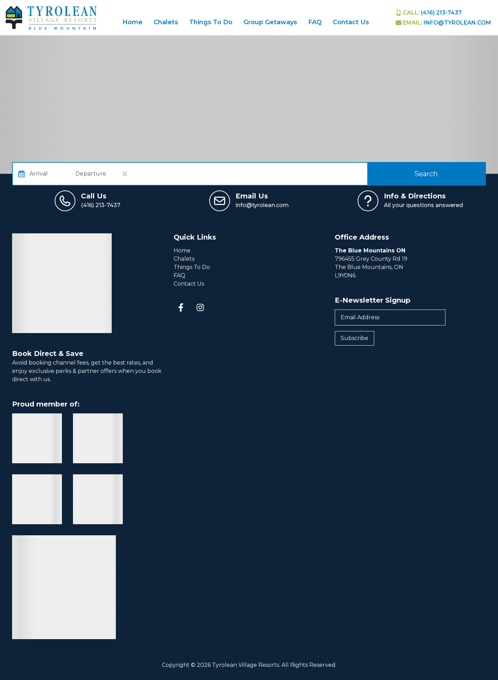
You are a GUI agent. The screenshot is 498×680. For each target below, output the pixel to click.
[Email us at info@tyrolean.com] (249, 200)
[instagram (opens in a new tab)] (200, 307)
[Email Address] (390, 317)
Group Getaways (270, 22)
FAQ (315, 22)
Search (426, 174)
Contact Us (351, 22)
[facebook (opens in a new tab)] (182, 307)
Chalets (166, 22)
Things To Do (210, 22)
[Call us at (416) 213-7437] (87, 200)
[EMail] (443, 22)
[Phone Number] (428, 12)
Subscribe (354, 338)
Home (132, 22)
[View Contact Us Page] (410, 200)
